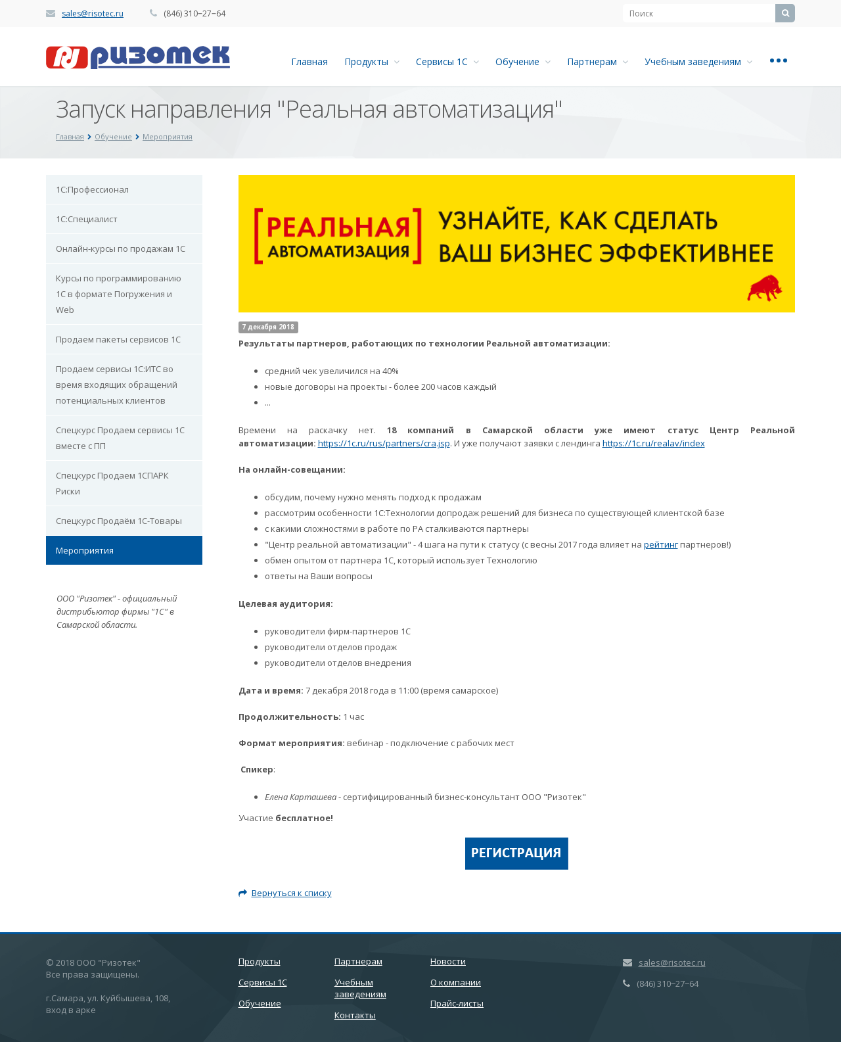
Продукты (371, 61)
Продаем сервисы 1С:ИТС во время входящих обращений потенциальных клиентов (116, 384)
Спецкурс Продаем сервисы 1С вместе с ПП (120, 438)
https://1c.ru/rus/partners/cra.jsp (384, 443)
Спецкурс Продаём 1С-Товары (119, 521)
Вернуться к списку (285, 893)
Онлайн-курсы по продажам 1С (120, 248)
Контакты (355, 1015)
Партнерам (597, 61)
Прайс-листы (457, 1003)
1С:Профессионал (92, 189)
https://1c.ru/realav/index (653, 443)
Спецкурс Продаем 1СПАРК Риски (112, 483)
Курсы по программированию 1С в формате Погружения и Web (118, 294)
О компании (455, 982)
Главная (309, 61)
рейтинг (661, 544)
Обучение (523, 61)
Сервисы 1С (447, 61)
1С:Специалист (87, 219)
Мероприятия (85, 550)
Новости (448, 961)
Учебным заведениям (698, 61)
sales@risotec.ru (93, 13)
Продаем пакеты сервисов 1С (118, 339)
